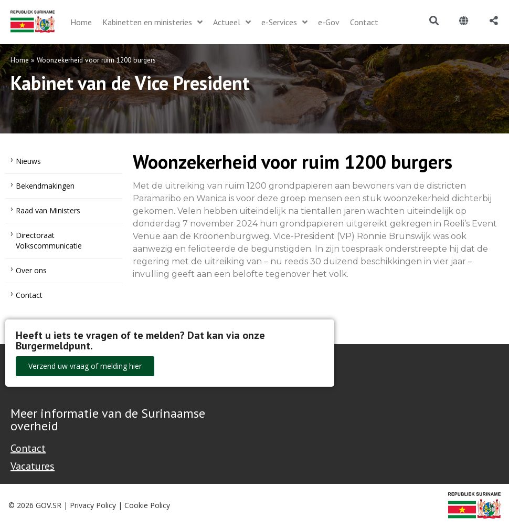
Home (19, 60)
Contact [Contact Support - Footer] (28, 448)
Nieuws (28, 161)
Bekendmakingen (45, 186)
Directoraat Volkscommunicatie (49, 240)
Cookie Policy (147, 505)
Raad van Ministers (48, 210)
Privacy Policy (93, 505)
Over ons (31, 270)
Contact (29, 295)
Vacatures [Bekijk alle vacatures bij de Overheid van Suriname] (32, 466)
